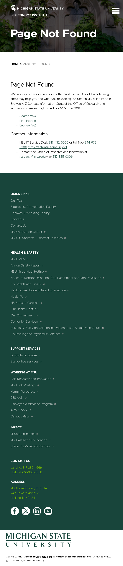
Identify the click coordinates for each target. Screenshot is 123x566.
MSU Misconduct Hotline (29, 271)
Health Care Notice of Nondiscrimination (40, 290)
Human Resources (25, 391)
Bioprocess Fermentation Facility (33, 206)
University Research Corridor (32, 446)
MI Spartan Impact (25, 433)
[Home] (38, 545)
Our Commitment (24, 315)
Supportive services (26, 361)
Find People (27, 120)
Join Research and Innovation (33, 378)
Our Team (17, 200)
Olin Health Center (25, 309)
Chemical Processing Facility (30, 213)
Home (15, 64)
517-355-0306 (63, 156)
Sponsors (17, 219)
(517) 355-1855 (26, 557)
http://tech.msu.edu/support (49, 147)
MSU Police (20, 259)
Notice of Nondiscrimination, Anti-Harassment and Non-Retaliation (58, 277)
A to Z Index (21, 410)
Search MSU (27, 116)
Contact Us (18, 225)
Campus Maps (22, 416)
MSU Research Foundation (31, 440)
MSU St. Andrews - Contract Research (38, 238)
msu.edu (48, 557)
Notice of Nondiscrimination (72, 557)
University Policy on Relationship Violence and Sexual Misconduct (57, 327)
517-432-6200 (58, 142)
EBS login (19, 397)
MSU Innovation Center (28, 231)
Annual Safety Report (27, 265)
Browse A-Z (27, 125)
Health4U (19, 296)
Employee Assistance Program (33, 404)
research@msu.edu (33, 156)
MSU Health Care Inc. (27, 302)
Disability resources (26, 355)
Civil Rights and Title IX (28, 284)
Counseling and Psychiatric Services (37, 334)
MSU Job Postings (25, 385)
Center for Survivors (26, 321)
